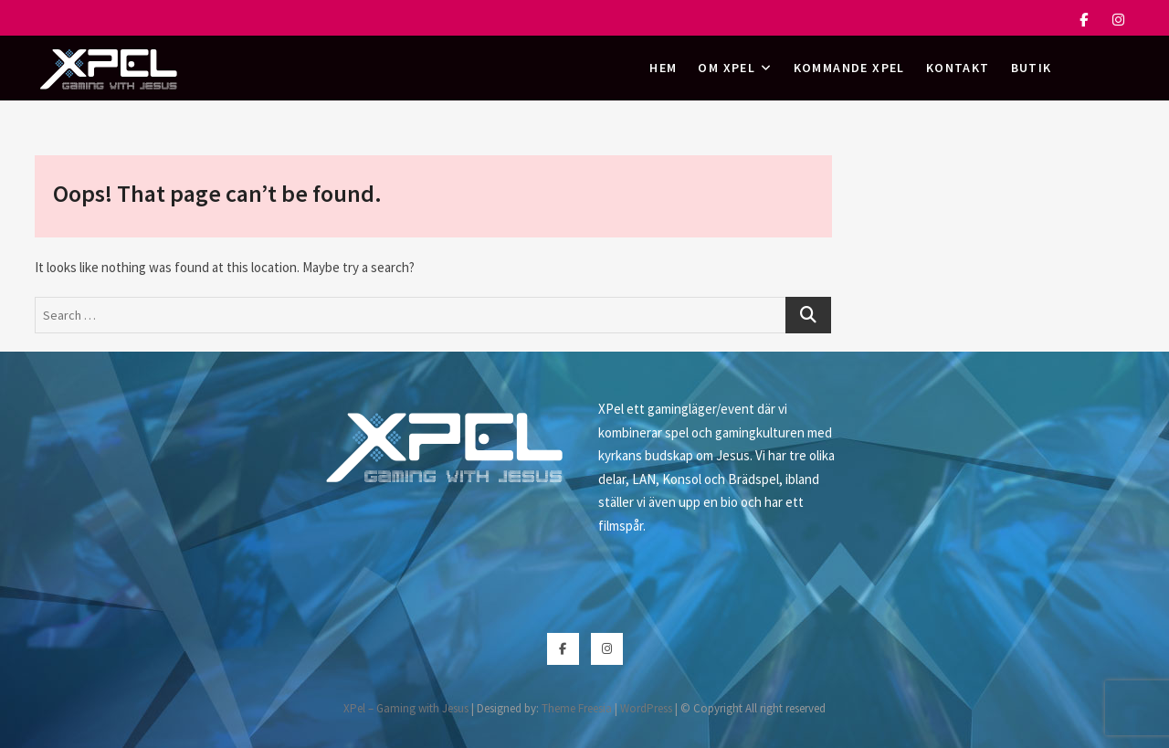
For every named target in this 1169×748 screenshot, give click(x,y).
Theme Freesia (577, 708)
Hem (663, 67)
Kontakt (958, 67)
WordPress (646, 708)
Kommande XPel (849, 67)
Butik (1031, 67)
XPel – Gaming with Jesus (406, 708)
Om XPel (726, 67)
